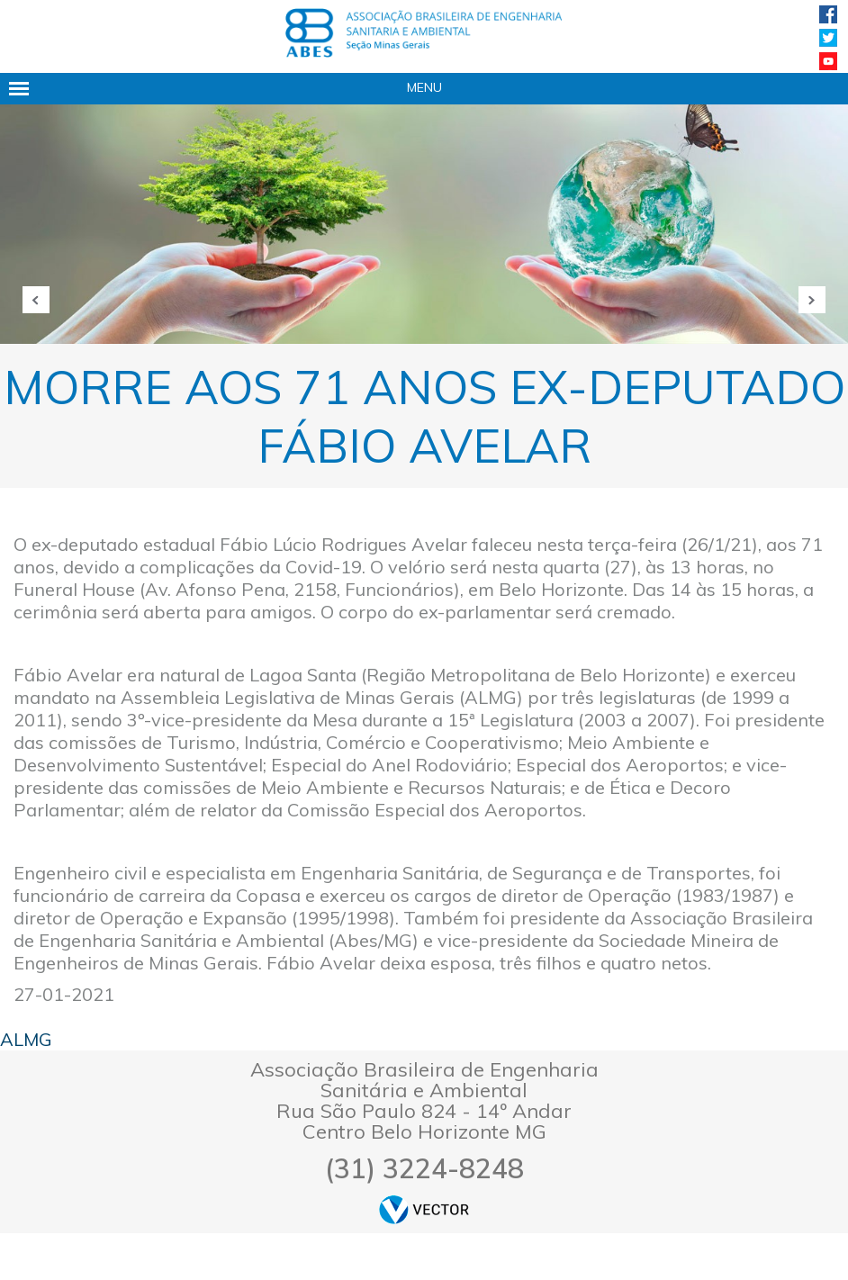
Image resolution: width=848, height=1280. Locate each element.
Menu (424, 87)
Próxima (811, 299)
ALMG (26, 1039)
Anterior (36, 299)
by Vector (424, 1209)
